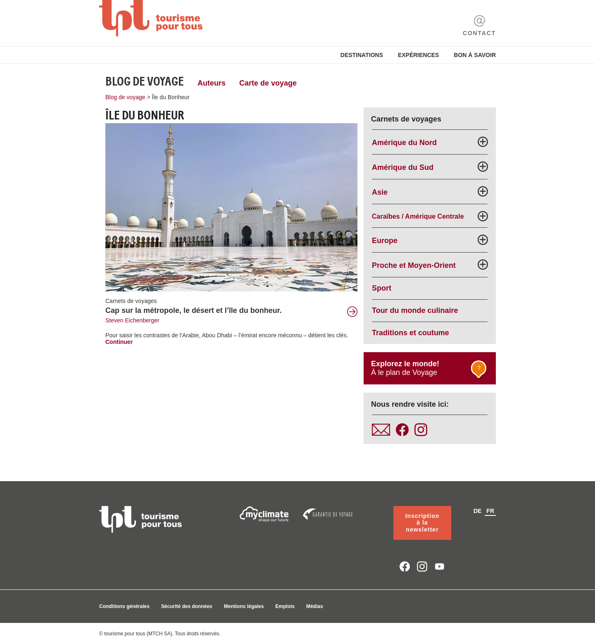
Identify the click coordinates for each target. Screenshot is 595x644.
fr (490, 511)
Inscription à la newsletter (422, 523)
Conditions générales (124, 606)
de (477, 511)
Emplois (285, 606)
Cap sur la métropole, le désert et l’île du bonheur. (193, 310)
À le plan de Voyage (430, 370)
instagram (422, 566)
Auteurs (212, 83)
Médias (314, 606)
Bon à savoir (475, 55)
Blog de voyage (144, 81)
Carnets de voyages (131, 301)
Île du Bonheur (171, 97)
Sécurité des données (186, 606)
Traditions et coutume (410, 333)
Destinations (361, 55)
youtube (440, 566)
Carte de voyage (268, 83)
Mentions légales (244, 606)
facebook (405, 566)
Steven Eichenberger (132, 320)
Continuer (119, 342)
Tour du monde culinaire (415, 310)
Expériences (418, 55)
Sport (381, 288)
